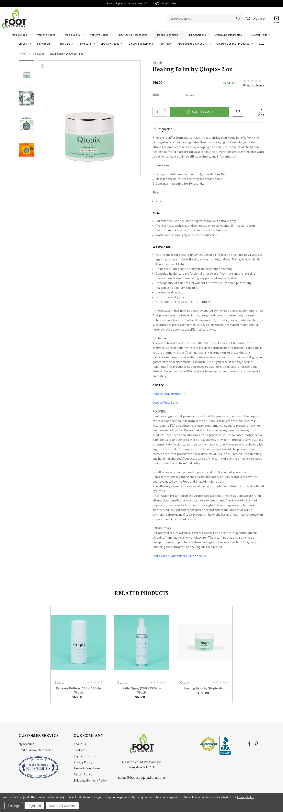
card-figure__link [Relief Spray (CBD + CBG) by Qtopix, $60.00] (141, 642)
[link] (188, 744)
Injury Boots (45, 43)
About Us (80, 744)
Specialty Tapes (112, 43)
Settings (14, 806)
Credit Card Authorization (36, 750)
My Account (26, 744)
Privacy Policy (83, 762)
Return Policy (83, 774)
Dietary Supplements (141, 43)
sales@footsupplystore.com (141, 777)
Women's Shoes (48, 35)
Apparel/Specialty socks (194, 43)
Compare (248, 19)
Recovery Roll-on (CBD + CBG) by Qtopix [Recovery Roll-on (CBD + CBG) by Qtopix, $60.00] (78, 690)
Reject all (34, 806)
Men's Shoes (21, 35)
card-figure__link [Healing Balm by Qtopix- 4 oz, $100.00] (204, 642)
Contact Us (81, 750)
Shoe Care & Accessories (134, 35)
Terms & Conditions (87, 768)
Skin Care (87, 43)
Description (162, 129)
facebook (249, 743)
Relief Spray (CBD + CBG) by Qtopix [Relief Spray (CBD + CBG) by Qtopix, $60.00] (141, 690)
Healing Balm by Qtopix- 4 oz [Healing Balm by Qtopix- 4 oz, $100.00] (204, 688)
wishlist (238, 112)
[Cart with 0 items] (276, 16)
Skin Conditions (198, 35)
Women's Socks (100, 35)
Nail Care (67, 43)
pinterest (256, 743)
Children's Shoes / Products (234, 43)
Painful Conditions (169, 35)
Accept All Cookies (62, 806)
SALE (261, 43)
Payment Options (85, 756)
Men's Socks (74, 35)
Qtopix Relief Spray (165, 402)
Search (238, 19)
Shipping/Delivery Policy (90, 780)
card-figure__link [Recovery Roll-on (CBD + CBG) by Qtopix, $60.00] (78, 642)
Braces (25, 43)
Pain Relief (166, 43)
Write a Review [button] (255, 85)
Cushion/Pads (261, 35)
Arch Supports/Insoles (230, 35)
